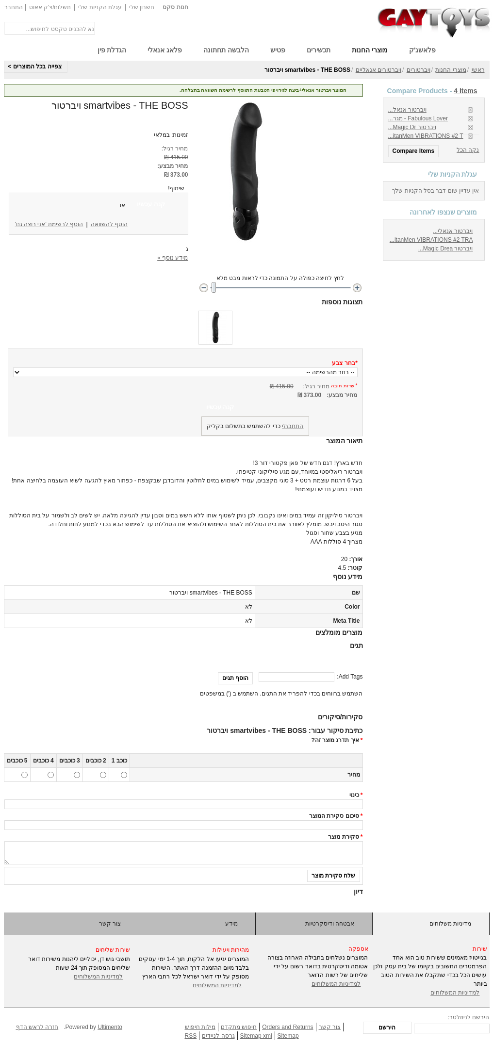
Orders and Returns (287, 1027)
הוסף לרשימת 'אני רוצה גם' (49, 224)
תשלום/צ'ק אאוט (50, 7)
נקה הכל (468, 150)
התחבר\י (292, 426)
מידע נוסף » (172, 257)
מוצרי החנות (450, 69)
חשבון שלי (141, 7)
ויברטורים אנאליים (378, 69)
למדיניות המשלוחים (98, 976)
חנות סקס (175, 7)
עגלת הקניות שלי (100, 7)
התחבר (13, 7)
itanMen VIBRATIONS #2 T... (425, 136)
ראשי (478, 69)
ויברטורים (418, 69)
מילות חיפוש (200, 1027)
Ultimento (110, 1027)
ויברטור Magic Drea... (445, 248)
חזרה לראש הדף (37, 1027)
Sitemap (288, 1035)
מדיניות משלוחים (450, 923)
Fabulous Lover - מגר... (418, 118)
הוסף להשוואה (109, 224)
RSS (191, 1035)
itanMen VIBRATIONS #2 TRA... (431, 239)
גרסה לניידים (218, 1035)
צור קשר (110, 923)
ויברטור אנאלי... (453, 231)
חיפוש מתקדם (239, 1027)
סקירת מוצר (343, 836)
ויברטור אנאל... (407, 109)
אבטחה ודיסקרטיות (329, 923)
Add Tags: (349, 676)
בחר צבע (344, 363)
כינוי (354, 795)
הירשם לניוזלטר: (469, 1017)
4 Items (465, 91)
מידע (231, 923)
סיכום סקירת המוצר (334, 816)
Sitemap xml (256, 1035)
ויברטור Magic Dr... (412, 127)
